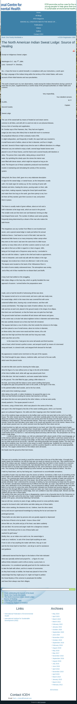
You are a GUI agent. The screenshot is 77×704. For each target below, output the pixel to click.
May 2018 (56, 650)
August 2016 (57, 661)
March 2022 (57, 621)
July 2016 (56, 664)
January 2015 (57, 679)
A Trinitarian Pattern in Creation (16, 603)
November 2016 (58, 656)
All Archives (54, 690)
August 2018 (57, 648)
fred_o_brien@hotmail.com (22, 698)
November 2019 (58, 637)
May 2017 (56, 653)
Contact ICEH (38, 34)
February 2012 (58, 685)
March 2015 (57, 677)
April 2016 (56, 669)
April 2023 (56, 616)
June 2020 (56, 635)
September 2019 (58, 642)
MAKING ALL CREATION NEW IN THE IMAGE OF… (38, 22)
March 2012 (57, 682)
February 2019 (58, 645)
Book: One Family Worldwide (12, 37)
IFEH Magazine (38, 19)
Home (38, 12)
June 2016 (56, 666)
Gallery (38, 31)
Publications (38, 25)
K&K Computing (41, 702)
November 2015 (58, 671)
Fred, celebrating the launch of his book (19, 593)
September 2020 (58, 632)
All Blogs (38, 15)
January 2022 (57, 627)
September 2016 (58, 658)
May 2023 (56, 614)
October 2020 (57, 629)
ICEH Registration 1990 (67, 37)
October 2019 (57, 640)
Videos (38, 28)
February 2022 (58, 624)
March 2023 (57, 619)
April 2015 (56, 674)
